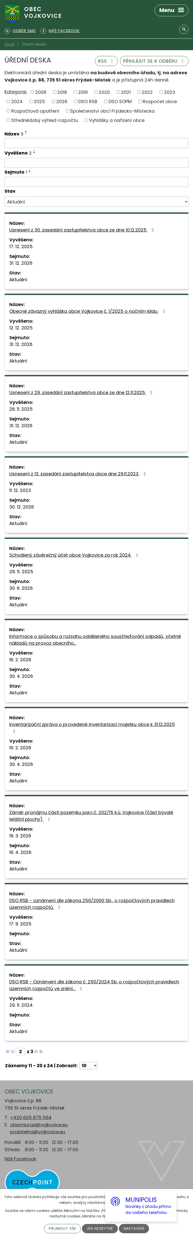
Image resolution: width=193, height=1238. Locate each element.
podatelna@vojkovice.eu (37, 1132)
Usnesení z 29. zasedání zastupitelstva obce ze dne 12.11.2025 (81, 392)
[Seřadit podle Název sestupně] (26, 133)
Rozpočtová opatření (35, 111)
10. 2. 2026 (20, 748)
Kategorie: (16, 92)
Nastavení (134, 1228)
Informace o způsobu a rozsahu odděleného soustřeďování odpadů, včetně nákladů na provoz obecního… (95, 639)
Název (14, 134)
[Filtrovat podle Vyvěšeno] (96, 163)
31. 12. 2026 (20, 263)
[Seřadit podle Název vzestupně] (26, 131)
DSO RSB (87, 101)
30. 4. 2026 (21, 676)
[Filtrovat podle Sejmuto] (96, 182)
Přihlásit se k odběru (154, 61)
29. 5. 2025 (21, 571)
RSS (106, 61)
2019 (83, 92)
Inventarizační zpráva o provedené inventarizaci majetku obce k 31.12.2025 (92, 727)
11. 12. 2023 (20, 490)
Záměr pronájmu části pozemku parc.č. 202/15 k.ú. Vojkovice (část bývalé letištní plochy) (91, 815)
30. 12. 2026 (21, 507)
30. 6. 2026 (21, 588)
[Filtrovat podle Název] (96, 143)
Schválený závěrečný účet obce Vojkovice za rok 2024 (74, 555)
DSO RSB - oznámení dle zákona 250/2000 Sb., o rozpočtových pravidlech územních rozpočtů (92, 903)
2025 (39, 101)
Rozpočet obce (160, 101)
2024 (17, 101)
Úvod (9, 44)
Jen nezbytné (100, 1228)
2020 (104, 92)
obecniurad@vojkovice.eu (39, 1125)
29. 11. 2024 (21, 1005)
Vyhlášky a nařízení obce (116, 120)
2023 (169, 92)
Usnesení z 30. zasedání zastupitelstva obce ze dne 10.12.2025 (82, 230)
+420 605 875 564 (31, 1117)
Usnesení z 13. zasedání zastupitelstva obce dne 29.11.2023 (78, 474)
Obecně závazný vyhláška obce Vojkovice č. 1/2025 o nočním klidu (88, 311)
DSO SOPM (120, 101)
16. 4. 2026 (20, 852)
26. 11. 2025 (21, 409)
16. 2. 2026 (20, 660)
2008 (40, 92)
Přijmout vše (62, 1228)
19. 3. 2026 (20, 836)
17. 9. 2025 (20, 924)
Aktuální (18, 279)
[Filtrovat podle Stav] (96, 202)
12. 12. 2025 (21, 328)
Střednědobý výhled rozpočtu (44, 120)
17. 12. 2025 (21, 246)
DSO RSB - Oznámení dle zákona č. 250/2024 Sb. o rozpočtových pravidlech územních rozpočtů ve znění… (94, 985)
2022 (147, 92)
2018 (62, 92)
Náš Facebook (20, 1159)
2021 (126, 92)
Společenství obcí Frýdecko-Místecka (112, 111)
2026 (61, 101)
